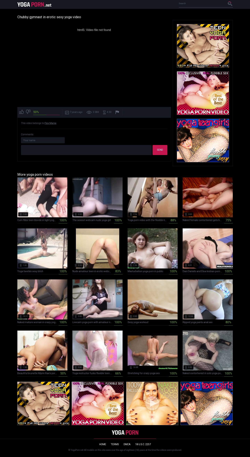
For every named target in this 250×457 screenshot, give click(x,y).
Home (102, 444)
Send (160, 149)
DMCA (127, 444)
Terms (115, 444)
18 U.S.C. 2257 (143, 444)
